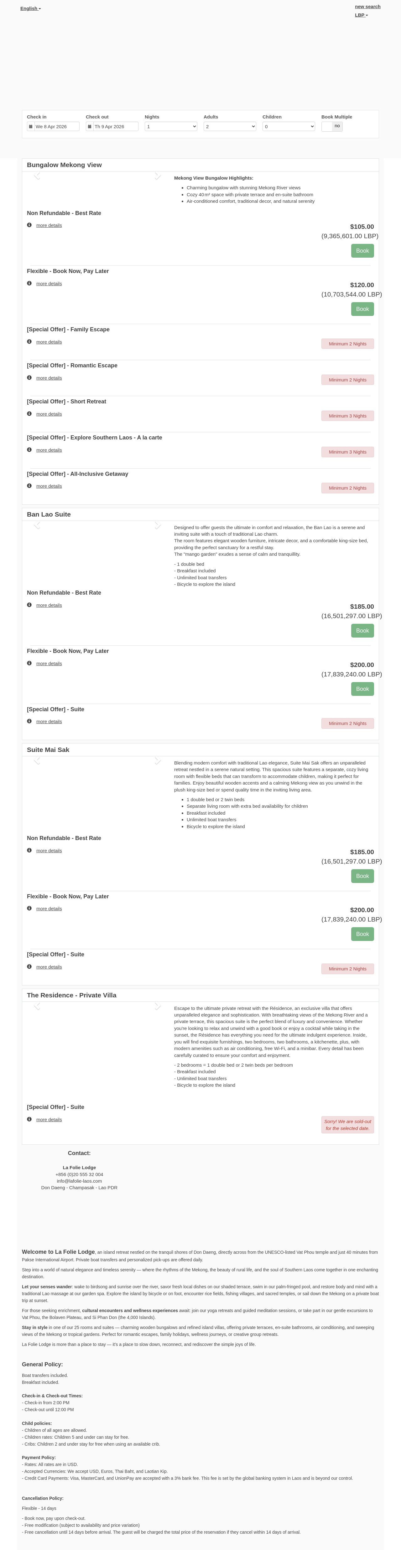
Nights (152, 116)
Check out (97, 116)
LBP (361, 15)
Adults (211, 116)
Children (272, 116)
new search (368, 6)
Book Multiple (336, 116)
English (30, 8)
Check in (37, 116)
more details (44, 225)
